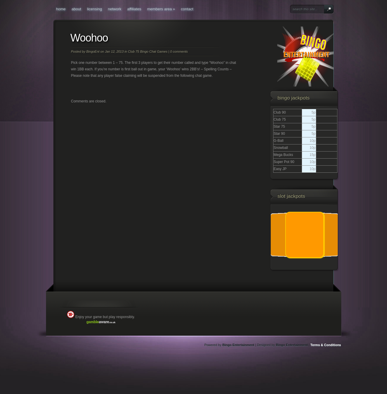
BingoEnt (92, 51)
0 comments (179, 51)
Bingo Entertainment (238, 345)
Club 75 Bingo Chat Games (148, 51)
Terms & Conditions (325, 345)
